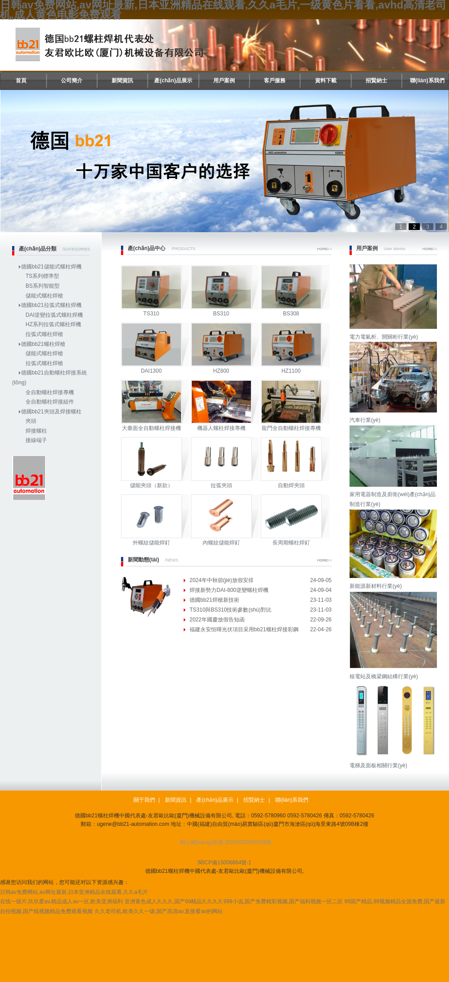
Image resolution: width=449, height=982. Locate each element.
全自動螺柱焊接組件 (50, 402)
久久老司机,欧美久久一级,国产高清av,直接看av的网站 (159, 911)
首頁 (21, 80)
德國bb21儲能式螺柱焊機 (51, 267)
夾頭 (31, 421)
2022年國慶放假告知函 (217, 619)
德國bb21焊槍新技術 (214, 600)
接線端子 (36, 440)
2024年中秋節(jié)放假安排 (222, 580)
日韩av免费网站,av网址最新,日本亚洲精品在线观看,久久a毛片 (74, 892)
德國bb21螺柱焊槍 (43, 344)
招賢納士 (376, 80)
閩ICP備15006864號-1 (224, 862)
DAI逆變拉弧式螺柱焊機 (54, 315)
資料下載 (326, 80)
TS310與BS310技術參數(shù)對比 (231, 610)
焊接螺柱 (36, 431)
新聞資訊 (122, 80)
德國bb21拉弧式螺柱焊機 (51, 305)
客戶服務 (274, 80)
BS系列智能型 (43, 286)
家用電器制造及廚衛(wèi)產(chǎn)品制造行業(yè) (394, 494)
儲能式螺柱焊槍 (44, 296)
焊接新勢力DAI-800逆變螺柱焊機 (229, 590)
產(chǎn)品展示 (173, 80)
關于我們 (144, 800)
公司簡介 (71, 80)
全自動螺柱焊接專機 (50, 392)
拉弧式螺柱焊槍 (44, 334)
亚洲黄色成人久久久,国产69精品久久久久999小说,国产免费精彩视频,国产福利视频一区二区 (234, 901)
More (324, 249)
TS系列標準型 (42, 276)
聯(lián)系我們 (427, 80)
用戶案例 (224, 80)
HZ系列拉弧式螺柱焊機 (53, 324)
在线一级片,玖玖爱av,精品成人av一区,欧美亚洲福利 (61, 901)
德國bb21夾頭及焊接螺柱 (51, 411)
